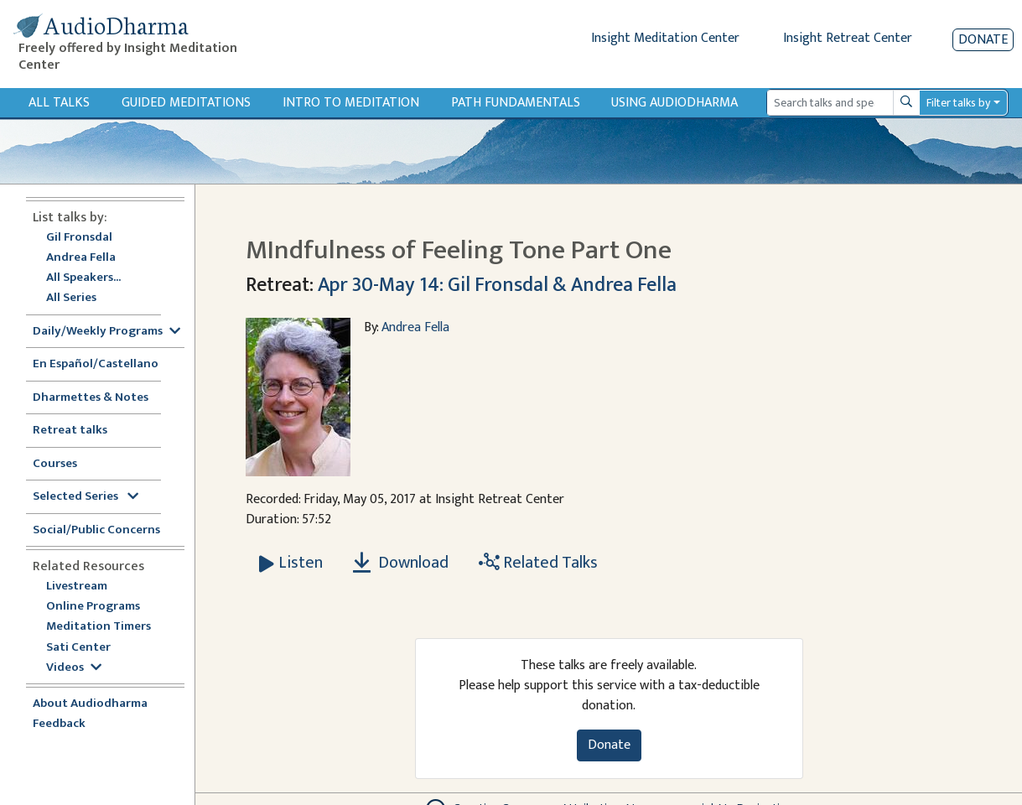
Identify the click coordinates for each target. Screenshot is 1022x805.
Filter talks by (958, 102)
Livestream (76, 586)
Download (401, 562)
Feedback (59, 724)
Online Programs (93, 606)
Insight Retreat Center (847, 38)
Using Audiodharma (674, 102)
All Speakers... (83, 278)
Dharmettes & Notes (90, 398)
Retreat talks (70, 430)
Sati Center (78, 647)
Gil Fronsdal (79, 237)
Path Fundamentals (515, 102)
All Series (71, 298)
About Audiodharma (90, 704)
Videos (73, 668)
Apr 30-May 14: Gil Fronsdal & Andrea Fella (497, 285)
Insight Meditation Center (665, 38)
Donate (983, 40)
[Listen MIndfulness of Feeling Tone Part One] (291, 562)
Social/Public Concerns (96, 530)
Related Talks (538, 562)
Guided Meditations (186, 102)
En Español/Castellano (95, 364)
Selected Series (85, 496)
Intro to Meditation (351, 102)
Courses (55, 464)
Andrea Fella (81, 257)
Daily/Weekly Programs (106, 331)
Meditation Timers (98, 626)
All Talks (59, 102)
